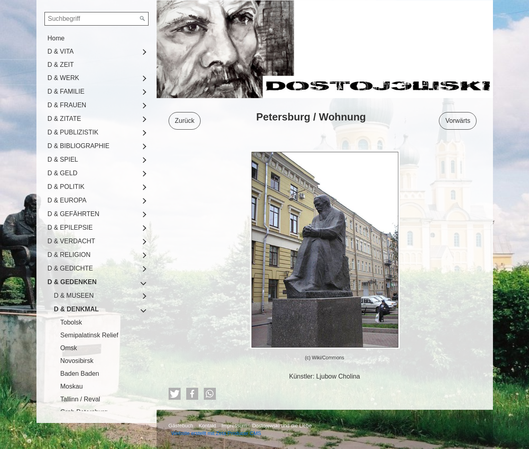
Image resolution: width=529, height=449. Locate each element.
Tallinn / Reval (80, 399)
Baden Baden (79, 373)
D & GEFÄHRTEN (74, 213)
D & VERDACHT (71, 241)
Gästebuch (181, 426)
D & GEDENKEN (72, 282)
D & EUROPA (67, 200)
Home (56, 38)
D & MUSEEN (74, 295)
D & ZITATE (64, 118)
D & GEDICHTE (70, 268)
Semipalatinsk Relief (89, 335)
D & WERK (63, 77)
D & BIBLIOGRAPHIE (79, 145)
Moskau (71, 386)
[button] (175, 394)
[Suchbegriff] (96, 19)
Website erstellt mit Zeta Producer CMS (216, 433)
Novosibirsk (77, 360)
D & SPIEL (63, 159)
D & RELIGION (69, 254)
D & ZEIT (61, 64)
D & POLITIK (66, 186)
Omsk (68, 348)
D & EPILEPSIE (70, 227)
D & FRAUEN (67, 105)
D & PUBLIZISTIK (73, 132)
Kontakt (207, 426)
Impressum (234, 426)
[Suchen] (142, 18)
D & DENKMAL (76, 309)
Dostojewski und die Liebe (282, 426)
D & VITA (61, 51)
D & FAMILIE (66, 91)
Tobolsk (71, 322)
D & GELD (63, 173)
